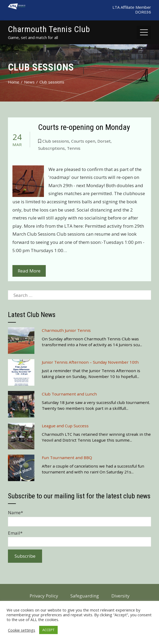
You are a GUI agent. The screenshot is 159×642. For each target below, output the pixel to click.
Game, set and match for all (33, 37)
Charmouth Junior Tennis (66, 330)
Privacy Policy (44, 596)
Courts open (83, 141)
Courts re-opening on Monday (84, 127)
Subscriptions (51, 148)
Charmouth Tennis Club (49, 29)
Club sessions (55, 141)
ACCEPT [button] (48, 629)
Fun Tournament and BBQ (67, 457)
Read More (29, 271)
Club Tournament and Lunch (69, 394)
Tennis (73, 148)
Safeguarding (84, 596)
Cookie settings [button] (21, 630)
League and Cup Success (65, 425)
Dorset (104, 141)
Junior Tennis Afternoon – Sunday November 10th (90, 362)
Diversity (120, 596)
